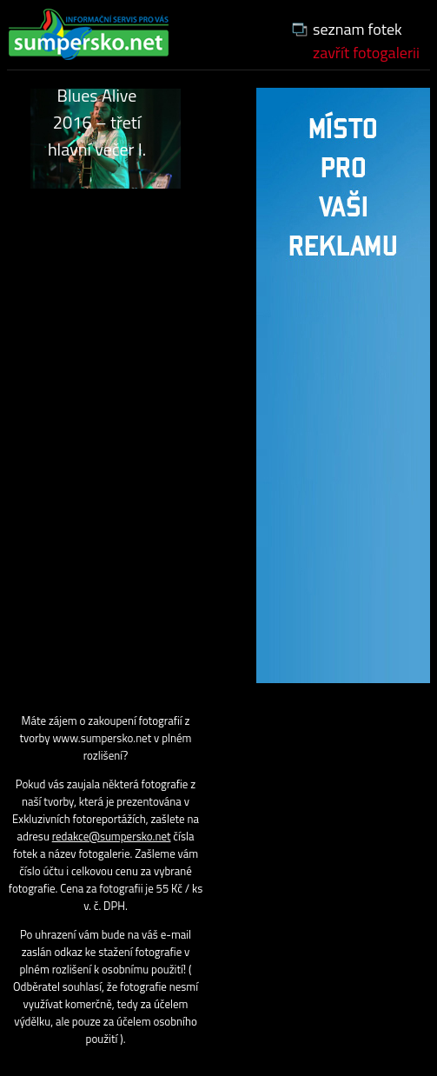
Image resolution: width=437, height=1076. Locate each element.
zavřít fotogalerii (366, 52)
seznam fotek (357, 29)
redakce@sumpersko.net (111, 836)
